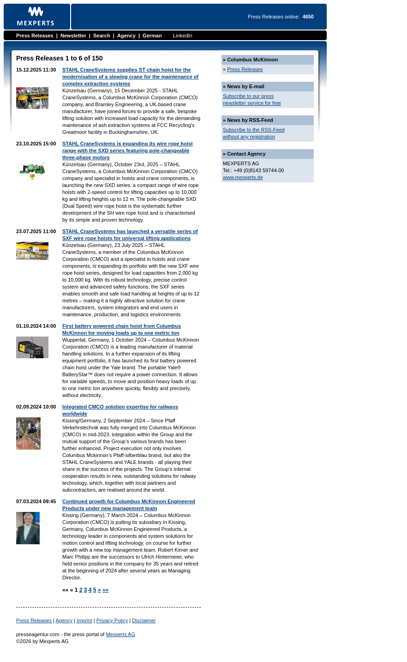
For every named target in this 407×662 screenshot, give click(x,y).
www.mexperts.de (243, 177)
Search (101, 35)
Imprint (84, 620)
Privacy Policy (112, 620)
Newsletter (73, 35)
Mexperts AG (120, 634)
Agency (126, 35)
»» (105, 590)
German (152, 35)
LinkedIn (182, 35)
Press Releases (35, 35)
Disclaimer (144, 620)
